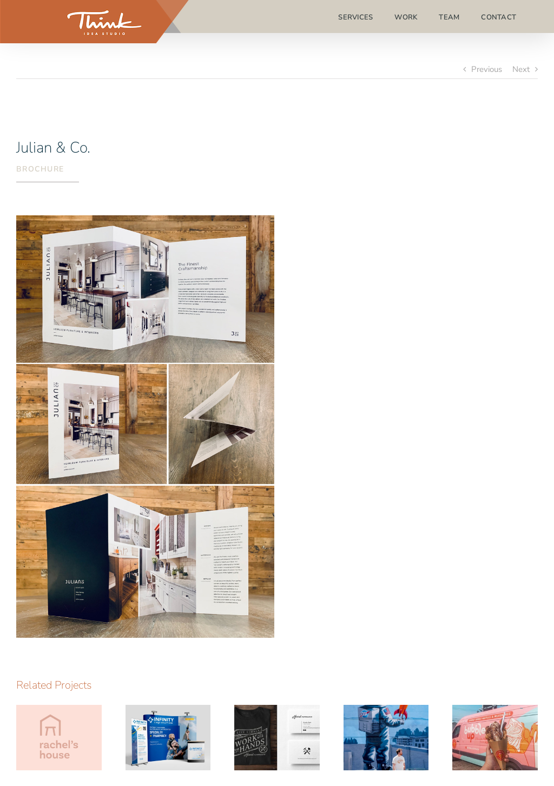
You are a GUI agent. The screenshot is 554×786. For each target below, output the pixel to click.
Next (521, 69)
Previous (486, 69)
